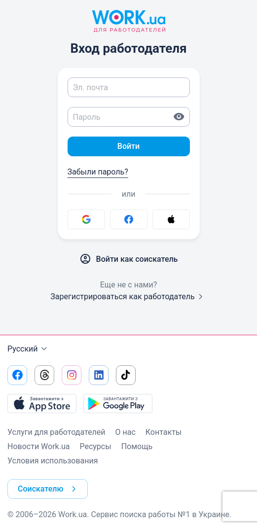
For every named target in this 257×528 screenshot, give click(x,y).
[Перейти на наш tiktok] (126, 375)
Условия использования (52, 460)
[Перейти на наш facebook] (17, 375)
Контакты (164, 432)
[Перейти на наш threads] (44, 375)
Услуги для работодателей (56, 432)
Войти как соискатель (128, 259)
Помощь (136, 446)
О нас (125, 432)
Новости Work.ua (38, 446)
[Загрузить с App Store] (41, 403)
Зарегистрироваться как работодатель (128, 296)
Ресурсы (95, 446)
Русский (28, 349)
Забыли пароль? (98, 171)
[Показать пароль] (179, 117)
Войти (128, 146)
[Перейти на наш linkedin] (99, 375)
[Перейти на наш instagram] (71, 375)
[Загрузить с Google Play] (117, 403)
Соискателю (49, 489)
